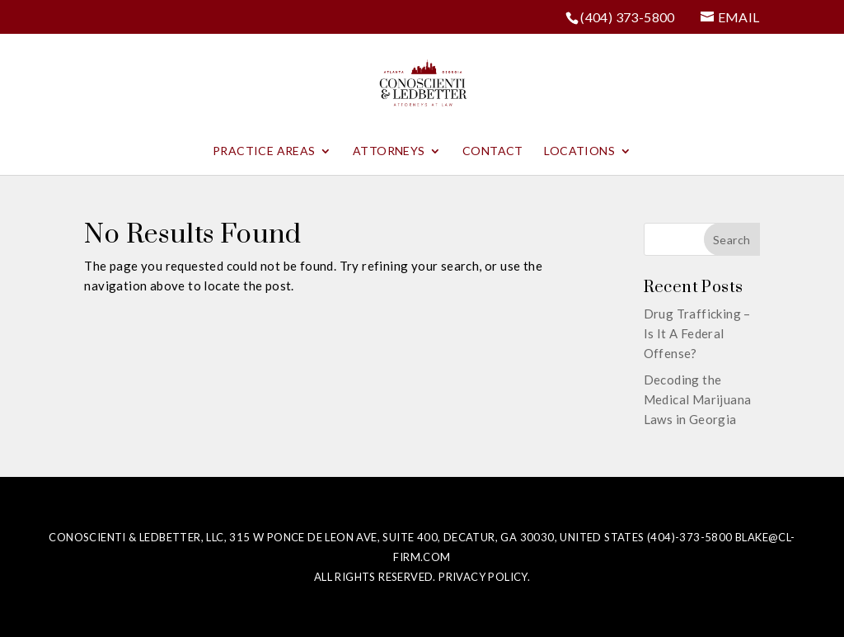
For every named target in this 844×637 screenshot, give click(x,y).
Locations (579, 151)
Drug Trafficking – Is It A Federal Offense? (697, 333)
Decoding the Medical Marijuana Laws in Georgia (698, 399)
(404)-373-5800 (690, 537)
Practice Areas (264, 151)
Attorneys (389, 151)
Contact (492, 151)
